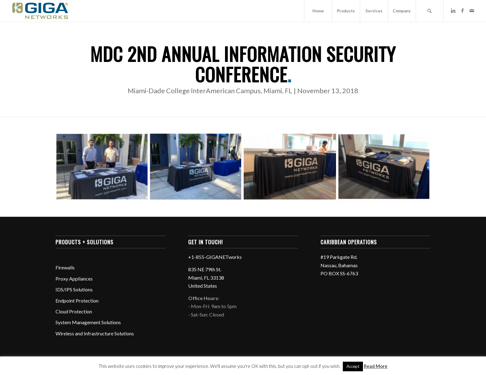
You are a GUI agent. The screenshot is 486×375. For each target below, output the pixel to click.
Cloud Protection (73, 311)
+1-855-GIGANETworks (215, 257)
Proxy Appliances (74, 278)
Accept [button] (353, 366)
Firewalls (65, 267)
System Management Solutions (88, 322)
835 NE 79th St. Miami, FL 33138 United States (206, 277)
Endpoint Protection (77, 300)
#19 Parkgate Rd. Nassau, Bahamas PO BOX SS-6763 (339, 265)
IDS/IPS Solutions (74, 289)
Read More (375, 366)
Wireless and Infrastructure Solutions (94, 333)
